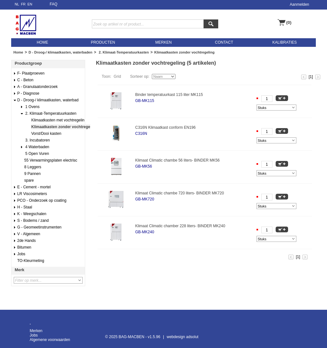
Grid (117, 76)
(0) (289, 22)
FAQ (53, 4)
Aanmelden (299, 4)
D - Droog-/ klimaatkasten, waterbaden (61, 52)
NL (17, 4)
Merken (36, 331)
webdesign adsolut (182, 337)
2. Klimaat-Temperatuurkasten (123, 52)
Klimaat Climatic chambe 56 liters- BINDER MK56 (177, 160)
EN (29, 4)
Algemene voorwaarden (50, 339)
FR (23, 4)
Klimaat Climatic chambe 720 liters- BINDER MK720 (179, 193)
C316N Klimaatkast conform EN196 (165, 127)
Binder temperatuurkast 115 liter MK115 (169, 94)
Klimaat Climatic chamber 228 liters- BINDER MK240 (180, 226)
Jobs (34, 335)
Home (18, 52)
